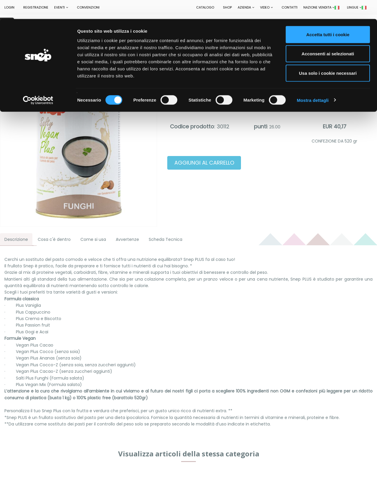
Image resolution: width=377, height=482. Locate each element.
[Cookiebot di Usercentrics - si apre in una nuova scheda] (38, 81)
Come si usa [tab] (93, 239)
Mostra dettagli (313, 81)
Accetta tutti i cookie (328, 15)
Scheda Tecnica (165, 239)
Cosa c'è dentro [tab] (54, 239)
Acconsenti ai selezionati (328, 34)
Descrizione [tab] (16, 239)
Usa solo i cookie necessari (328, 54)
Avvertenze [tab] (127, 239)
